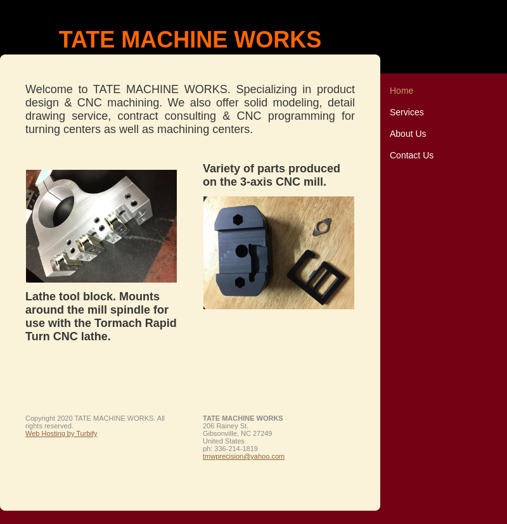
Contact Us (411, 155)
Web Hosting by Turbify (61, 433)
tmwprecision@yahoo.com (244, 456)
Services (407, 112)
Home (401, 91)
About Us (408, 134)
